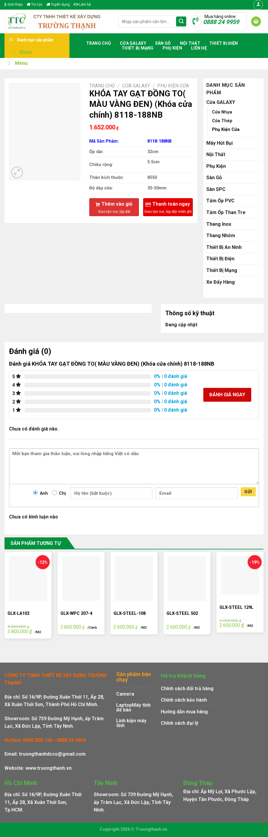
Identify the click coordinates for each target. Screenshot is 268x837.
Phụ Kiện (172, 48)
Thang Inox (218, 224)
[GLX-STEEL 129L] (240, 575)
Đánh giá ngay (227, 394)
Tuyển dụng (58, 4)
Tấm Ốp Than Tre (226, 212)
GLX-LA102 (18, 613)
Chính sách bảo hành (184, 700)
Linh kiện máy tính (131, 723)
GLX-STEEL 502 (182, 613)
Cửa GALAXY (133, 43)
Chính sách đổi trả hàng (187, 688)
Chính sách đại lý (179, 723)
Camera (125, 694)
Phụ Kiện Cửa (173, 86)
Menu (21, 52)
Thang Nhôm (220, 235)
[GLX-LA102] (28, 578)
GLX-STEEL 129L (236, 607)
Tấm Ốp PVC (220, 201)
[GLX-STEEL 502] (187, 578)
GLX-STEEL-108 (129, 613)
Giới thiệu (13, 4)
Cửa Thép (222, 120)
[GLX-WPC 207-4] (81, 578)
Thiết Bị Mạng (138, 48)
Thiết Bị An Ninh (224, 247)
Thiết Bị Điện (223, 43)
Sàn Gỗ (163, 43)
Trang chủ (98, 43)
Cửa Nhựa (222, 112)
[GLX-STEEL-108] (134, 578)
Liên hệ (82, 4)
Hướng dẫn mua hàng (184, 712)
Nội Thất (190, 43)
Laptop (124, 705)
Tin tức (35, 4)
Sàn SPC (215, 189)
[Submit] (181, 22)
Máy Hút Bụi (219, 143)
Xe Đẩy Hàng (220, 282)
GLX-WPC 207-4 (76, 613)
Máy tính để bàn (133, 707)
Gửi (248, 491)
